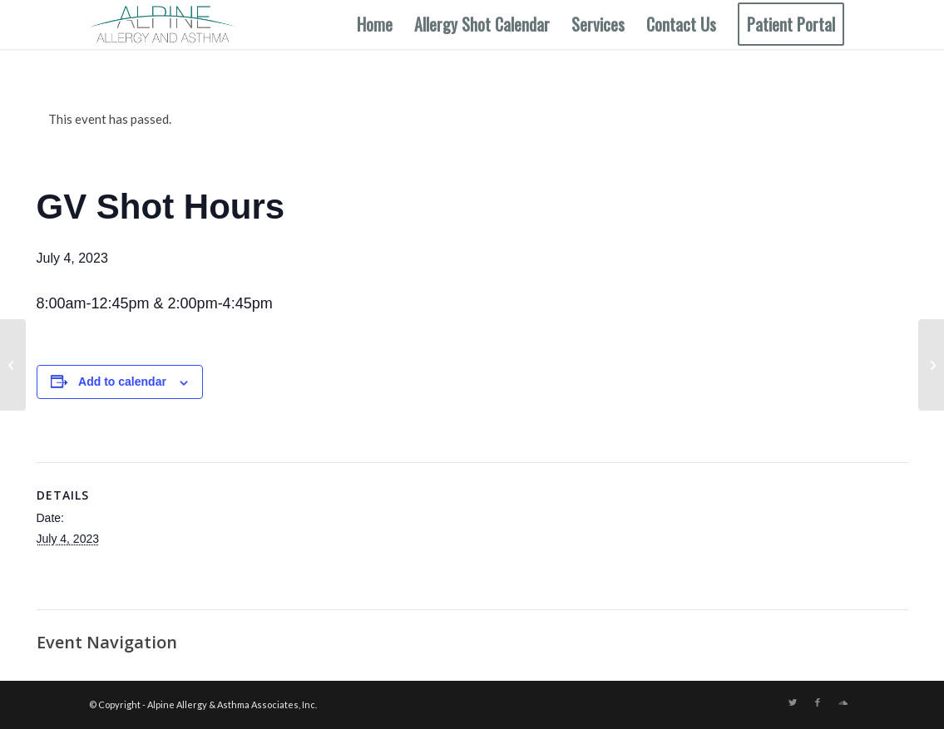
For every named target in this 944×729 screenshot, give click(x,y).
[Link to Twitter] (792, 702)
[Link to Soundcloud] (842, 702)
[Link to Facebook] (817, 702)
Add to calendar (122, 381)
